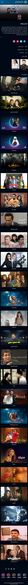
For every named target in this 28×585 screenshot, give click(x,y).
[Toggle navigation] (2, 2)
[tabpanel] (14, 13)
